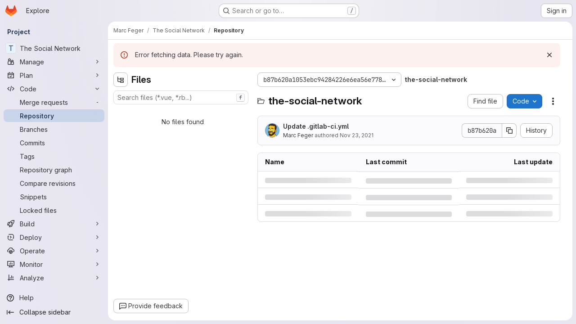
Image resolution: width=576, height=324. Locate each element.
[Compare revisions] (54, 183)
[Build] (54, 223)
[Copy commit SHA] (509, 130)
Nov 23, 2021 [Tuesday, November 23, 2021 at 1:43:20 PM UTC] (357, 135)
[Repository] (54, 115)
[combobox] (180, 97)
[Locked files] (54, 210)
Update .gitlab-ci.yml (316, 126)
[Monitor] (54, 264)
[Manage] (54, 61)
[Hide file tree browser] (120, 79)
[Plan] (54, 75)
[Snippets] (54, 196)
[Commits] (54, 142)
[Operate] (54, 250)
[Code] (54, 88)
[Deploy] (54, 237)
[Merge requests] (54, 102)
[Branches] (54, 129)
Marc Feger (298, 135)
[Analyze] (54, 277)
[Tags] (54, 156)
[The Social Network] (54, 48)
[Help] (54, 298)
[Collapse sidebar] (54, 312)
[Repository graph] (54, 169)
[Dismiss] (549, 55)
